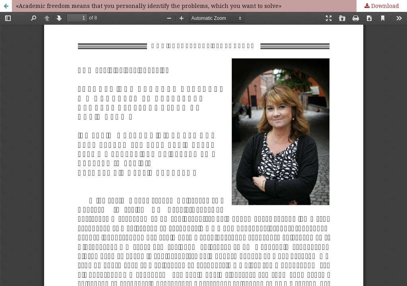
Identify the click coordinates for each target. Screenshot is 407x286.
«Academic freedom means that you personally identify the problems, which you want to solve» (148, 6)
